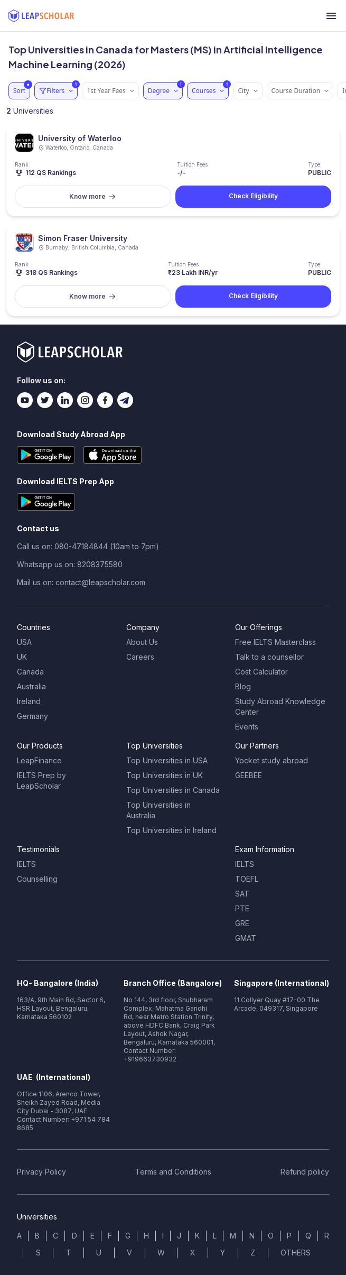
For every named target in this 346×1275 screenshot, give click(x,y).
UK (22, 656)
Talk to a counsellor (269, 656)
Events (246, 726)
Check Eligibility (253, 196)
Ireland (29, 701)
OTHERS (295, 1252)
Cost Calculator (261, 671)
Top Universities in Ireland (171, 830)
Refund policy (304, 1171)
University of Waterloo (79, 138)
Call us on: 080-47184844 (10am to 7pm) (88, 546)
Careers (140, 656)
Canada (30, 671)
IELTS (26, 864)
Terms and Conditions (173, 1171)
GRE (242, 923)
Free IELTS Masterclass (275, 642)
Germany (32, 716)
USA (24, 642)
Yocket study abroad (271, 760)
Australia (31, 686)
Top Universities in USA (167, 760)
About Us (142, 642)
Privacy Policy (41, 1171)
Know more (92, 196)
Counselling (37, 878)
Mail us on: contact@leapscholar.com (81, 582)
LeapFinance (39, 760)
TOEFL (246, 878)
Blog (243, 686)
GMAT (245, 938)
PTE (242, 908)
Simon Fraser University (82, 238)
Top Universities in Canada (173, 790)
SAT (242, 893)
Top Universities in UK (164, 775)
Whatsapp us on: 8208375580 (70, 564)
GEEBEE (248, 775)
